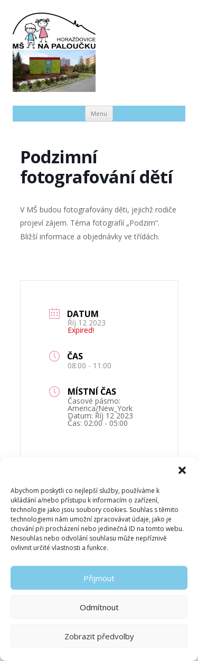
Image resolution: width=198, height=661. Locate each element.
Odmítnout (99, 607)
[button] (182, 470)
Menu (99, 113)
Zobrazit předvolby (99, 636)
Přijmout (99, 578)
